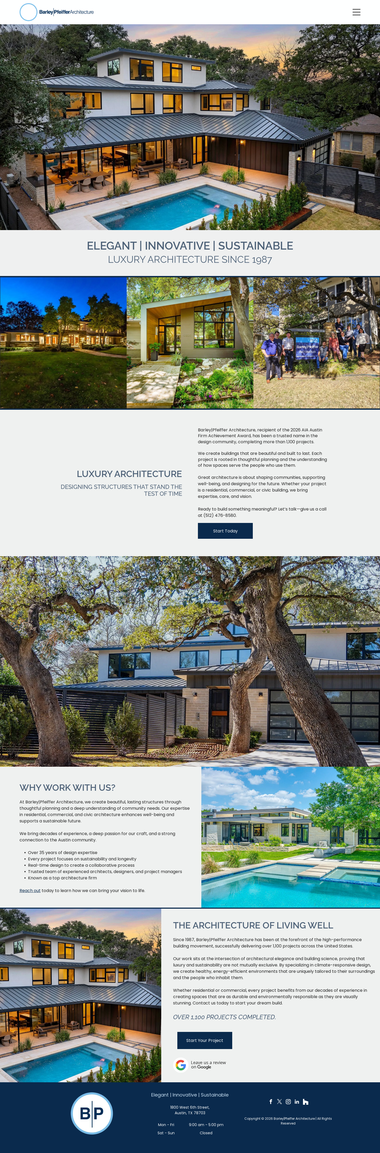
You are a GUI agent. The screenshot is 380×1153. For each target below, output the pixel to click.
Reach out (30, 891)
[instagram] (288, 1102)
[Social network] (305, 1102)
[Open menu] (356, 12)
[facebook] (270, 1102)
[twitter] (279, 1102)
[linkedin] (297, 1102)
